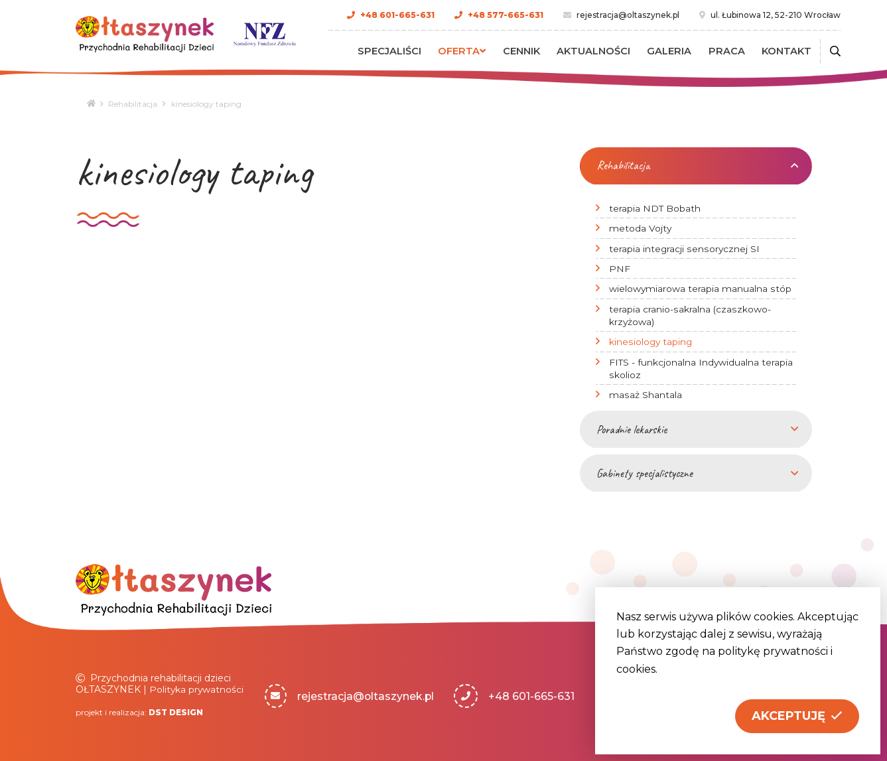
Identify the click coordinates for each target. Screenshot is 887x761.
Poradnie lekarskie (631, 428)
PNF (619, 268)
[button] (797, 716)
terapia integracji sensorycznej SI (684, 248)
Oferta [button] (472, 51)
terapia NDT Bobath (655, 208)
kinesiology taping (651, 342)
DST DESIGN (176, 712)
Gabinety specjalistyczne (644, 472)
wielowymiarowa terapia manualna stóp (700, 289)
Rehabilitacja (135, 104)
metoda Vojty (640, 228)
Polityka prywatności (197, 689)
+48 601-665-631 (399, 15)
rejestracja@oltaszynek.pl (630, 15)
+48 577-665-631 (507, 15)
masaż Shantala (645, 394)
